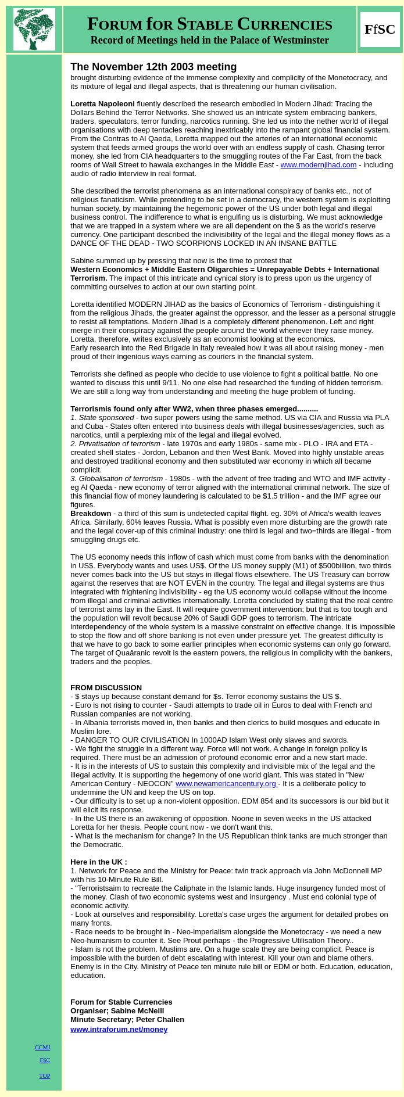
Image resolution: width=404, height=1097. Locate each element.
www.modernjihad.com (319, 164)
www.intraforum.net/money (118, 1029)
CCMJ (42, 1047)
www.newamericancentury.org (227, 783)
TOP (45, 1076)
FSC (45, 1060)
